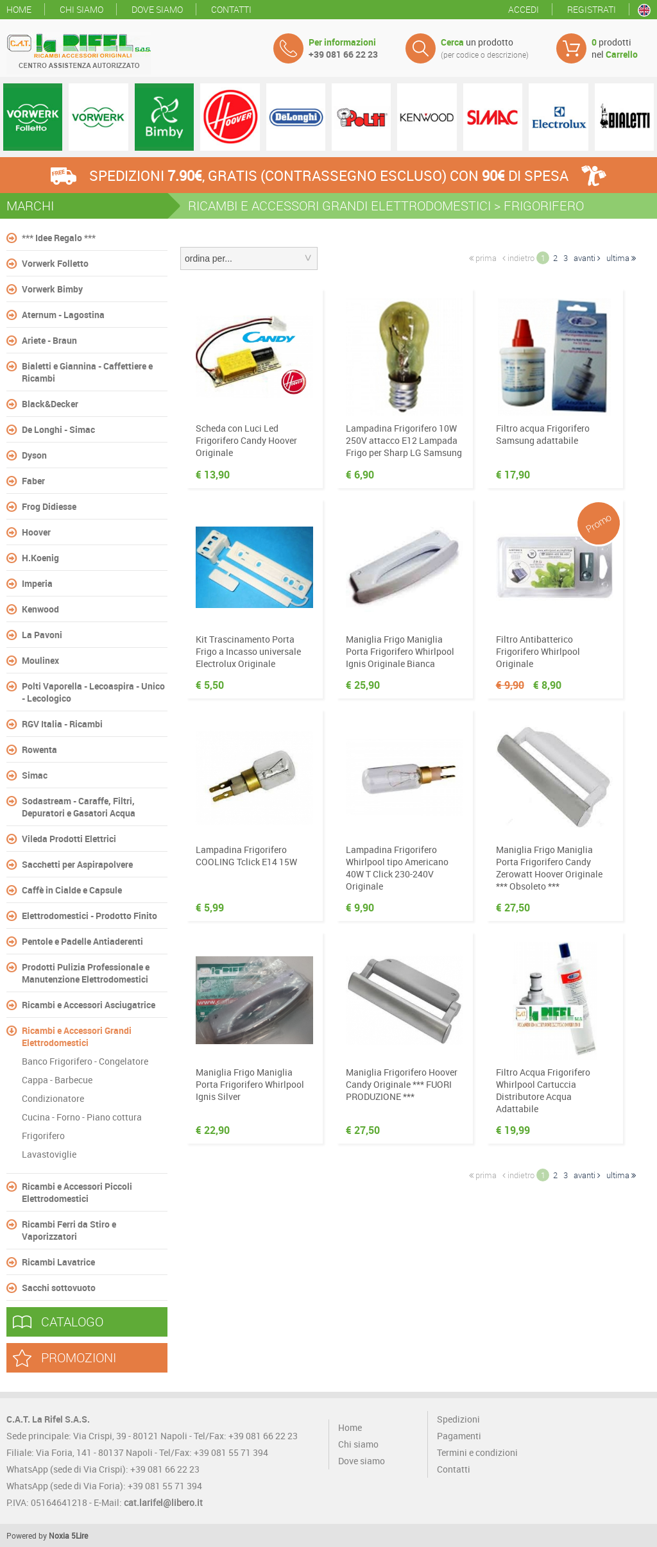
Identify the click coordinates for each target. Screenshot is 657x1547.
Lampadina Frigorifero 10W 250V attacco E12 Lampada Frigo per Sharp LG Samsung (404, 440)
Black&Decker (50, 404)
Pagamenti (459, 1436)
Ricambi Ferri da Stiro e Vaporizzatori (69, 1230)
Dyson (34, 455)
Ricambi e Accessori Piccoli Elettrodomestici (77, 1192)
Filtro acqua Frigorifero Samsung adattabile (543, 434)
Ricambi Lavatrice (58, 1262)
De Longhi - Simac (58, 429)
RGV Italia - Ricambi (62, 724)
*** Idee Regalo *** (59, 238)
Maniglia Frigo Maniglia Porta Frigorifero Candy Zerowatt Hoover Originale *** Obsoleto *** (549, 867)
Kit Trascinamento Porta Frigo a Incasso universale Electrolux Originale (248, 651)
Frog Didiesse (49, 506)
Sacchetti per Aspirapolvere (77, 864)
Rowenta (39, 749)
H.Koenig (40, 558)
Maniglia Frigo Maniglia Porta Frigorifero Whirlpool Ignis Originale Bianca (400, 651)
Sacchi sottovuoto (59, 1287)
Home (18, 9)
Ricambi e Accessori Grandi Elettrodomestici (77, 1036)
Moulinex (40, 660)
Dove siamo (157, 9)
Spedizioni (458, 1419)
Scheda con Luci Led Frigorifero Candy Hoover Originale (246, 440)
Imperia (37, 583)
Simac (34, 775)
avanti (587, 258)
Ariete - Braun (49, 340)
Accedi (523, 9)
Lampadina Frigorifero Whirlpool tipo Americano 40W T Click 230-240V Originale (397, 867)
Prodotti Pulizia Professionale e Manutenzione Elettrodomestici (85, 973)
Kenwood (40, 609)
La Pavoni (42, 635)
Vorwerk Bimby (52, 289)
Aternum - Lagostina (63, 315)
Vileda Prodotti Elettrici (69, 839)
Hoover (36, 532)
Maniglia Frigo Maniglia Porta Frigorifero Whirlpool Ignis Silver (250, 1084)
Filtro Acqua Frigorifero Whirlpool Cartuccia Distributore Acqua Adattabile (543, 1090)
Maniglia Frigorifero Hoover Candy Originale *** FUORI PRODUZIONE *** (401, 1084)
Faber (33, 481)
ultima (621, 258)
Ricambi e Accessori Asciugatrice (88, 1005)
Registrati (591, 9)
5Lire (79, 1535)
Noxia (59, 1535)
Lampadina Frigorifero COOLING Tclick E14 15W (246, 855)
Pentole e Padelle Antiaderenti (82, 941)
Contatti (231, 9)
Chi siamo (81, 9)
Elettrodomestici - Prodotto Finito (89, 915)
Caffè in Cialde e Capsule (72, 890)
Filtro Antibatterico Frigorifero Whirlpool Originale (538, 651)
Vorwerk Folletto (55, 263)
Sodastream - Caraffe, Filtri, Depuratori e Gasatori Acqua (78, 807)
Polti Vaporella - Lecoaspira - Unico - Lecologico (93, 692)
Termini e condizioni (477, 1452)
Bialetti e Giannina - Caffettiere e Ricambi (87, 372)
